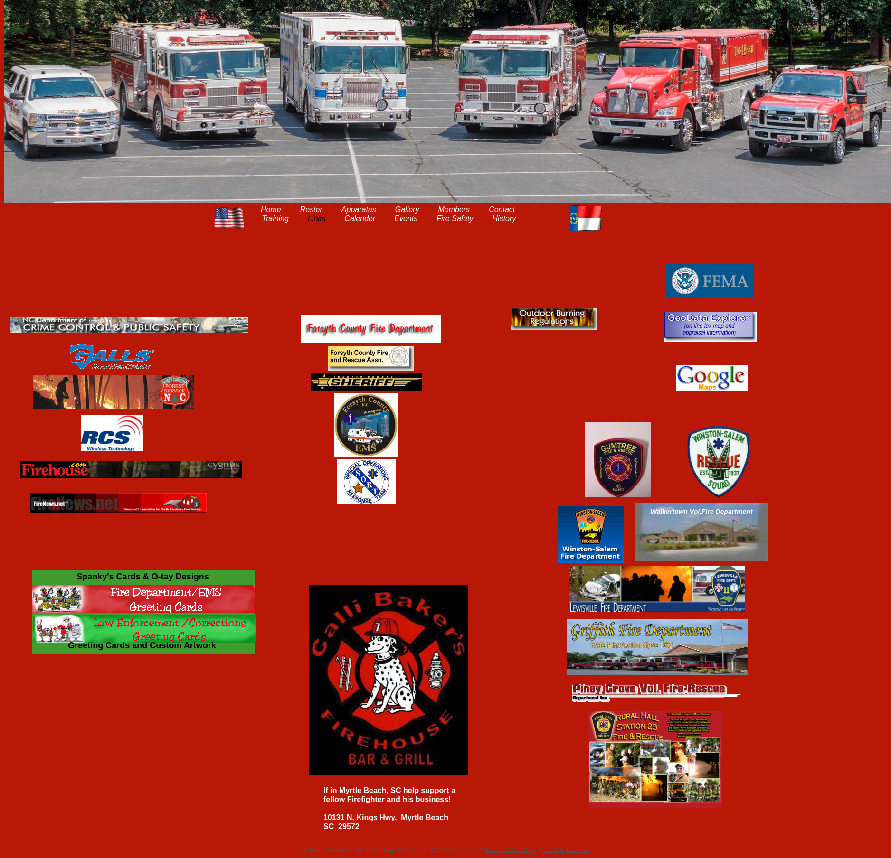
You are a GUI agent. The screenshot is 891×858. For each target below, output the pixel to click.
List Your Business (566, 850)
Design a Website (508, 850)
